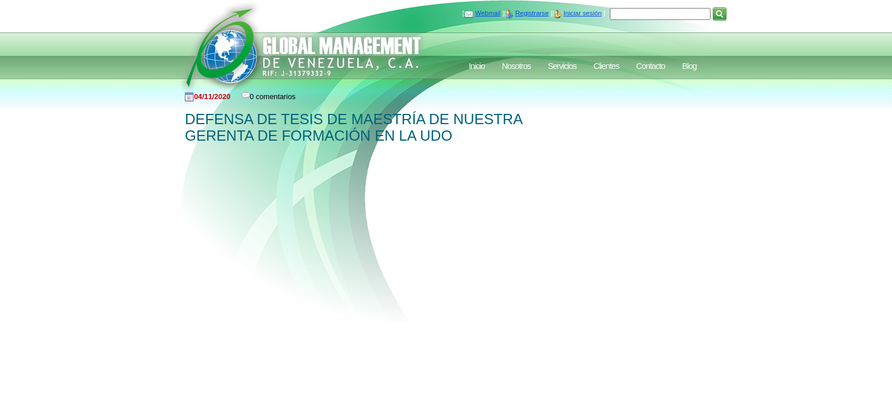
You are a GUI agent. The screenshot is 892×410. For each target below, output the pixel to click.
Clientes (606, 66)
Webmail (488, 13)
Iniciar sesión (582, 13)
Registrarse (532, 13)
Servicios (562, 66)
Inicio (477, 66)
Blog (689, 66)
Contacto (650, 66)
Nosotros (516, 66)
